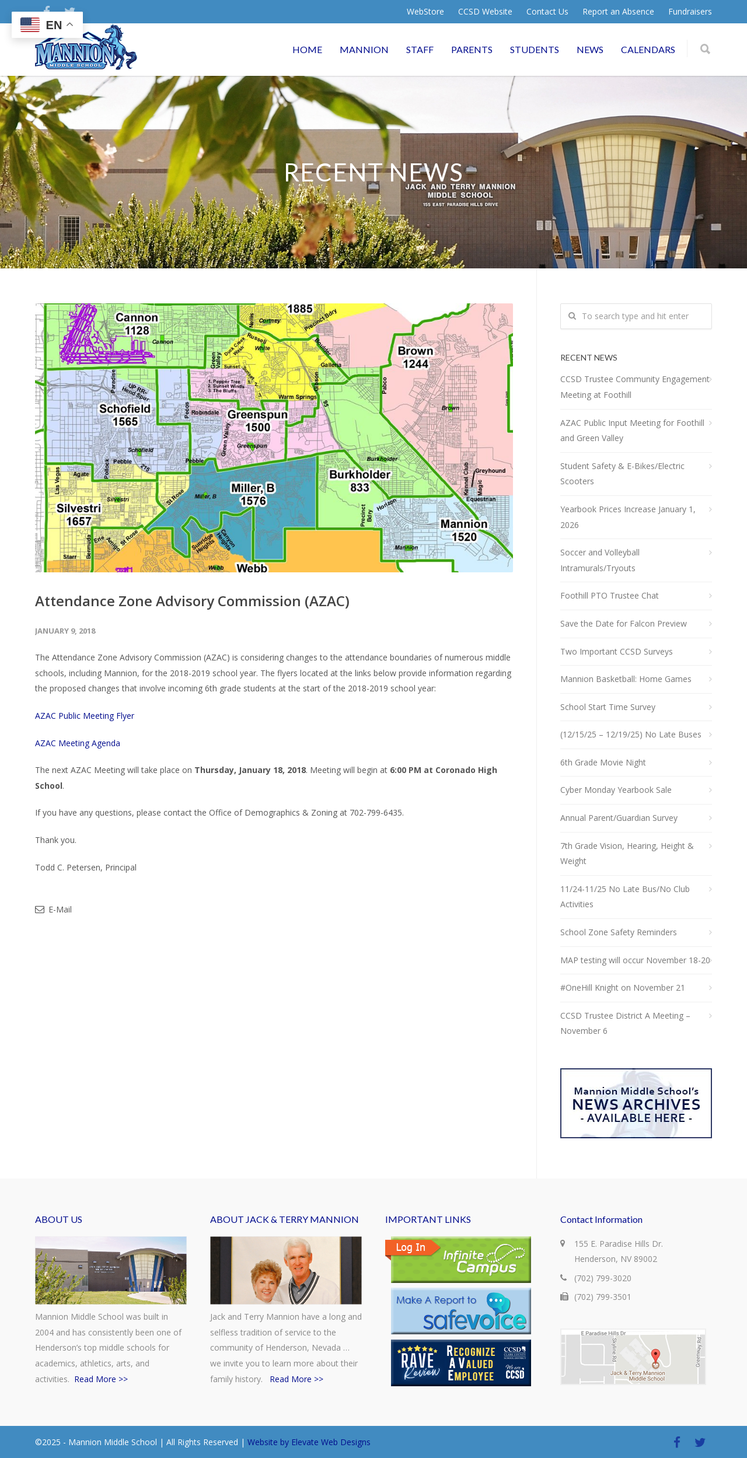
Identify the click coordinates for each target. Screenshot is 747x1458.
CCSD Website (485, 12)
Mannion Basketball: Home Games (626, 678)
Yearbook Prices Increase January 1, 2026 (628, 517)
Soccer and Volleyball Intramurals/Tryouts (600, 560)
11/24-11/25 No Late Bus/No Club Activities (625, 896)
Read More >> (101, 1378)
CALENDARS (648, 49)
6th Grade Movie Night (603, 762)
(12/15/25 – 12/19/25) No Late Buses (630, 734)
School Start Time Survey (607, 706)
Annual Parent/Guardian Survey (619, 817)
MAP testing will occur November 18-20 (635, 960)
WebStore (425, 12)
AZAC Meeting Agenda (77, 743)
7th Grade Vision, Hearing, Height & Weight (627, 853)
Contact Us (547, 12)
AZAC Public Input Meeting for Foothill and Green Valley (632, 430)
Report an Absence (618, 12)
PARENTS (472, 49)
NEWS (590, 49)
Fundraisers (690, 12)
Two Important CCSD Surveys (616, 651)
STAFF (420, 49)
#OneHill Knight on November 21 (622, 987)
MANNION (364, 49)
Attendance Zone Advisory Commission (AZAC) (192, 600)
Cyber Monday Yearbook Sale (616, 789)
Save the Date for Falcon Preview (623, 623)
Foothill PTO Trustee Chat (609, 595)
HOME (307, 49)
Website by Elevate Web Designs (309, 1441)
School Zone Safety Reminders (618, 932)
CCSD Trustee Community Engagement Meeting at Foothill (635, 386)
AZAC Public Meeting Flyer (84, 715)
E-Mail (53, 909)
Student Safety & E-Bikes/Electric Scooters (622, 473)
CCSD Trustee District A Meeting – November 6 (625, 1023)
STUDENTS (534, 49)
